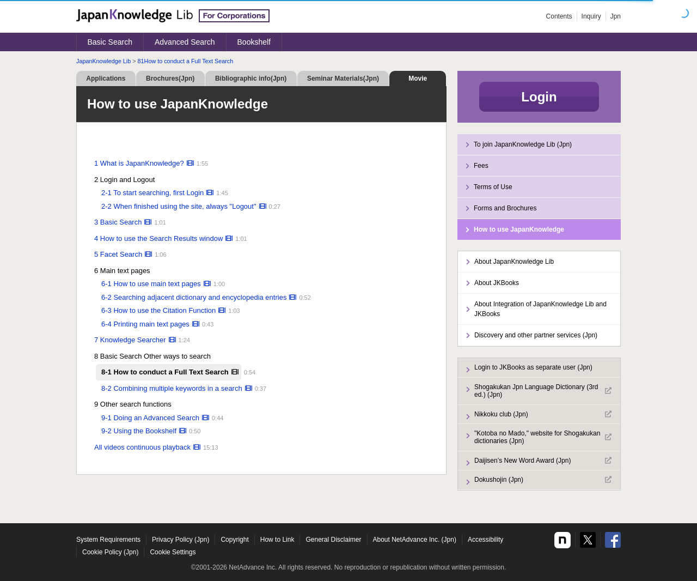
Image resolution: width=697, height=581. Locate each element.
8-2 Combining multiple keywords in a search (171, 388)
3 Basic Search (118, 222)
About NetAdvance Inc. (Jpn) (414, 539)
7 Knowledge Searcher (130, 340)
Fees (481, 166)
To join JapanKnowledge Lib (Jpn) (523, 144)
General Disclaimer (333, 539)
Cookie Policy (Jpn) (110, 552)
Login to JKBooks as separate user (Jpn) (533, 367)
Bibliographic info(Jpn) (250, 78)
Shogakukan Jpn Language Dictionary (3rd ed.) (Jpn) (543, 391)
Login (539, 96)
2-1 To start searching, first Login (152, 193)
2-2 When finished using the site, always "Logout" (178, 206)
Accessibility (485, 539)
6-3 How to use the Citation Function (158, 310)
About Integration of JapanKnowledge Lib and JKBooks (540, 309)
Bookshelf (254, 42)
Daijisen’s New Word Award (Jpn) (543, 460)
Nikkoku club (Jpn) (543, 414)
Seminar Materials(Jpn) (343, 78)
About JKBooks (496, 283)
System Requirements (108, 539)
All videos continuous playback (142, 447)
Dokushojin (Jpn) (543, 479)
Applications (105, 78)
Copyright (234, 539)
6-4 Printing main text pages (145, 324)
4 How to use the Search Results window (158, 238)
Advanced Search (185, 42)
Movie (417, 78)
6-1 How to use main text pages (151, 284)
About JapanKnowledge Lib (514, 261)
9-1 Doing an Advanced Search (150, 418)
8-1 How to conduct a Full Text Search (165, 372)
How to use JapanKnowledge (519, 229)
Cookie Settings (172, 552)
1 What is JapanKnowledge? (139, 163)
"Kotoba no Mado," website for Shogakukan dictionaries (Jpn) (543, 437)
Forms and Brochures (505, 208)
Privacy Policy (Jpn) (180, 539)
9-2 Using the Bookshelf (138, 431)
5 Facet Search (118, 254)
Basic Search (110, 42)
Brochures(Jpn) (170, 78)
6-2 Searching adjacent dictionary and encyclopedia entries (193, 297)
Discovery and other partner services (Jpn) (535, 335)
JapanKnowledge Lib (103, 61)
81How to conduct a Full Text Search (186, 61)
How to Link (277, 539)
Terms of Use (493, 187)
